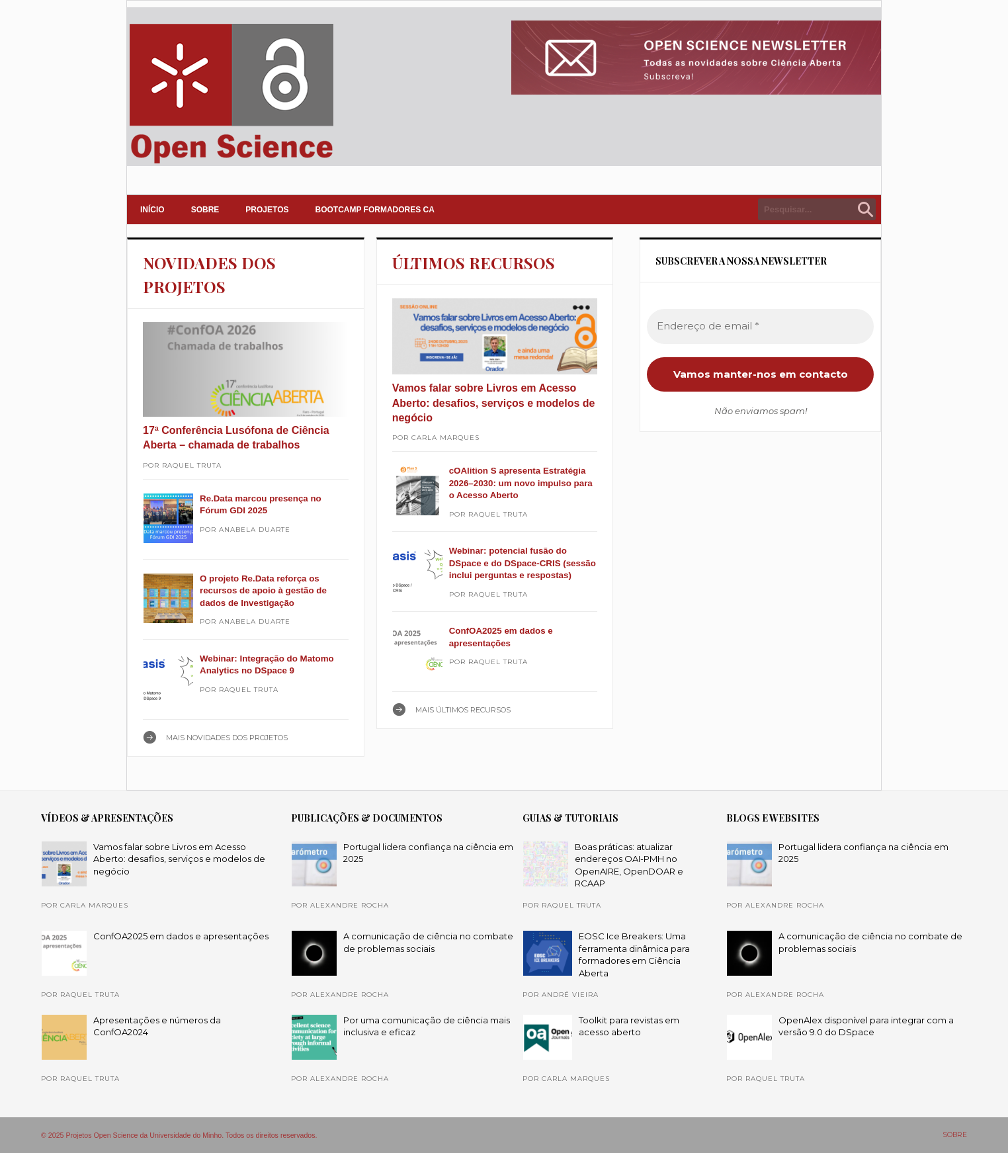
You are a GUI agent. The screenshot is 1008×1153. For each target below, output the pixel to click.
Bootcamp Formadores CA (375, 209)
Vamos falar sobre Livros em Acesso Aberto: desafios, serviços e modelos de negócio (493, 402)
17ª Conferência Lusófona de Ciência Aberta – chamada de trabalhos (236, 437)
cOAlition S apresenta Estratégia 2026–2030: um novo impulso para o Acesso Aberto (521, 483)
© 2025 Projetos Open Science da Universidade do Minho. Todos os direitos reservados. (179, 1135)
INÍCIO (152, 209)
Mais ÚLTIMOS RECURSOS (463, 709)
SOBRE (205, 209)
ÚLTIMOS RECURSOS (473, 262)
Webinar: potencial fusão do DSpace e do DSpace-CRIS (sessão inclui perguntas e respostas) (522, 563)
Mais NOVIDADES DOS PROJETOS (227, 737)
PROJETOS (266, 209)
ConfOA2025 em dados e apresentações (181, 936)
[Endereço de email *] (760, 326)
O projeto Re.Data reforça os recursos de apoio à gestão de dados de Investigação (263, 591)
